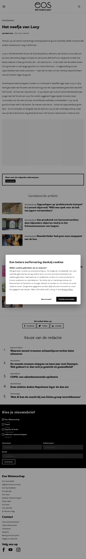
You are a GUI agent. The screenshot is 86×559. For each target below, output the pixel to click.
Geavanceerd (46, 299)
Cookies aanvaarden (66, 299)
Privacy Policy (67, 289)
